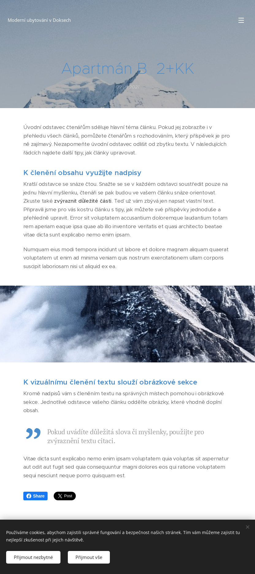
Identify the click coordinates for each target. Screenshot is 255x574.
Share (35, 496)
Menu (241, 20)
